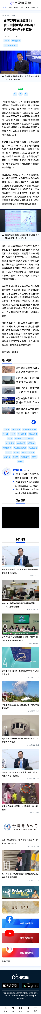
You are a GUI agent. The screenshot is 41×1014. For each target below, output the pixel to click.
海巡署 (7, 457)
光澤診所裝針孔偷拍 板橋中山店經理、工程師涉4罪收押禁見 (27, 476)
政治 (13, 15)
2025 (9, 452)
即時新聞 (17, 470)
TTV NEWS (6, 15)
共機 (24, 452)
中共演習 (21, 443)
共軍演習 (29, 438)
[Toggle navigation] (35, 1008)
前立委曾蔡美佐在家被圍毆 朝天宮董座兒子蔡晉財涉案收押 (27, 483)
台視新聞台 (6, 960)
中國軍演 (22, 434)
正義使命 (33, 447)
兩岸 (16, 457)
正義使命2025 (20, 447)
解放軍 (19, 438)
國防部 (31, 443)
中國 (6, 434)
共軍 (13, 434)
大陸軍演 (10, 443)
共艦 (17, 452)
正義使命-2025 (11, 45)
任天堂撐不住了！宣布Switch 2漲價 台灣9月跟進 (27, 490)
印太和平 (25, 457)
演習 (10, 438)
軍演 (7, 40)
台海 (32, 452)
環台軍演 (7, 447)
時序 (34, 457)
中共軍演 (16, 40)
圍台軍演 (33, 434)
